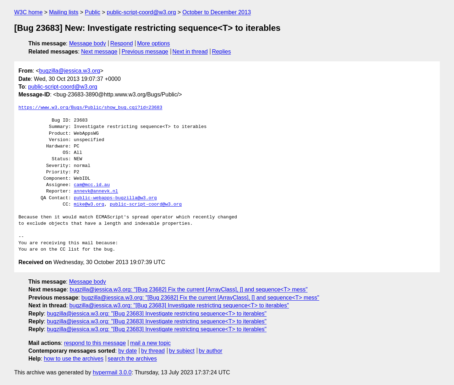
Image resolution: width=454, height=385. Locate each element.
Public (92, 12)
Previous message (145, 52)
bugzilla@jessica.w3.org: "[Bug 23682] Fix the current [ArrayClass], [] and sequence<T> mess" (189, 289)
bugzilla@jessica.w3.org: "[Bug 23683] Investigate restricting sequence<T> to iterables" (179, 305)
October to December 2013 (216, 12)
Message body (87, 43)
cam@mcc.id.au (92, 185)
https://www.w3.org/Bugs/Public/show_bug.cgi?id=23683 (90, 108)
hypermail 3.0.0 (112, 372)
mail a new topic (150, 343)
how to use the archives (74, 359)
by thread (153, 351)
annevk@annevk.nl (96, 191)
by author (210, 351)
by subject (181, 351)
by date (127, 351)
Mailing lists (63, 12)
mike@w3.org (89, 204)
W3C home (28, 12)
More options (153, 43)
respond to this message (95, 343)
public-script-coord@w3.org (141, 12)
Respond (121, 43)
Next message (99, 52)
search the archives (132, 359)
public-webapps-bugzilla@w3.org (115, 198)
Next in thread (190, 52)
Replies (221, 52)
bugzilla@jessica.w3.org (69, 71)
